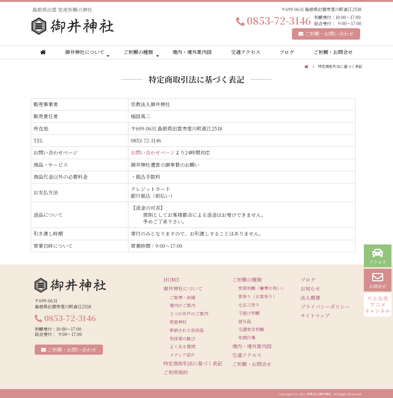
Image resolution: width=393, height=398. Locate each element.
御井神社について (87, 53)
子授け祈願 (249, 313)
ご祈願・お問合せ (333, 52)
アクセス (377, 256)
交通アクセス (245, 52)
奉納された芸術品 (186, 330)
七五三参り (249, 305)
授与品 (244, 321)
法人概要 (310, 297)
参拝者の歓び (182, 338)
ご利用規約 (175, 372)
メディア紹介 (182, 355)
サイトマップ (315, 315)
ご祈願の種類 (141, 53)
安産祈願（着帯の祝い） (262, 288)
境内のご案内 (182, 305)
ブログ (286, 52)
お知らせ (310, 288)
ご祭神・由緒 (182, 297)
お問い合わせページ (153, 152)
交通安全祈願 (251, 329)
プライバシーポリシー (325, 306)
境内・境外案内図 (192, 52)
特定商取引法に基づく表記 (192, 363)
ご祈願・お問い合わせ (326, 33)
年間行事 (246, 337)
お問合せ (377, 280)
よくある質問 (182, 346)
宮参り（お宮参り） (257, 296)
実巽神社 (178, 322)
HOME (171, 279)
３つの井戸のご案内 (188, 313)
